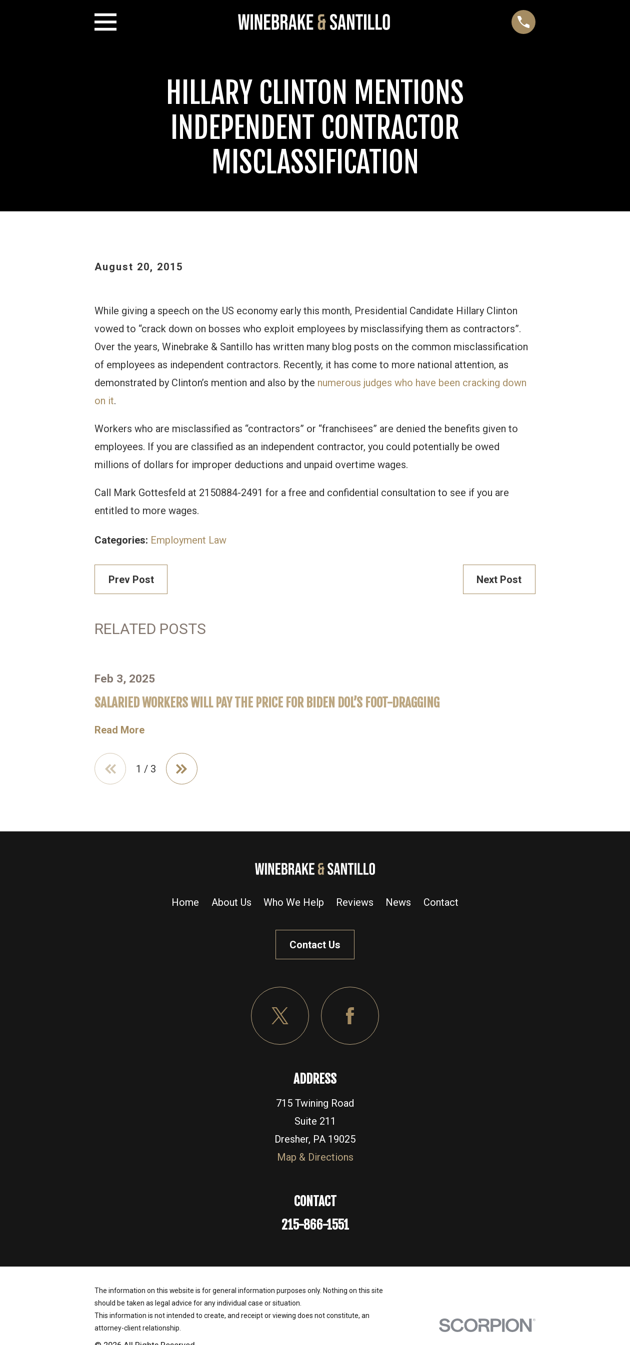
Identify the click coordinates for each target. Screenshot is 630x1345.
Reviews (355, 903)
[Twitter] (280, 1016)
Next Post (499, 580)
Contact (441, 903)
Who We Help (294, 903)
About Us (232, 903)
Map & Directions (315, 1158)
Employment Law (188, 540)
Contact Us (315, 945)
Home (185, 903)
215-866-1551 (315, 1225)
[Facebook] (350, 1016)
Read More (119, 729)
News (398, 903)
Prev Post (131, 580)
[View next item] (182, 769)
